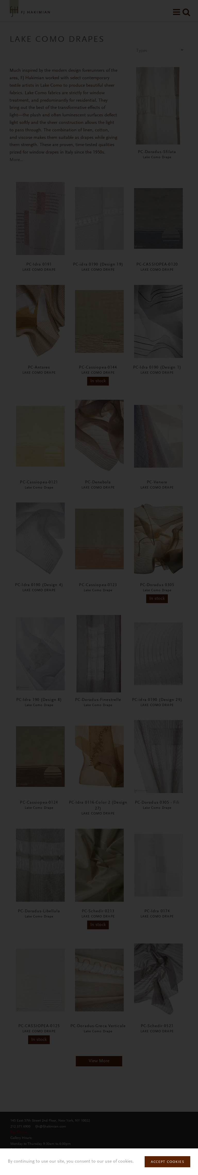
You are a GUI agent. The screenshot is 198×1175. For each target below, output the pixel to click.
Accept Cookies (167, 1162)
